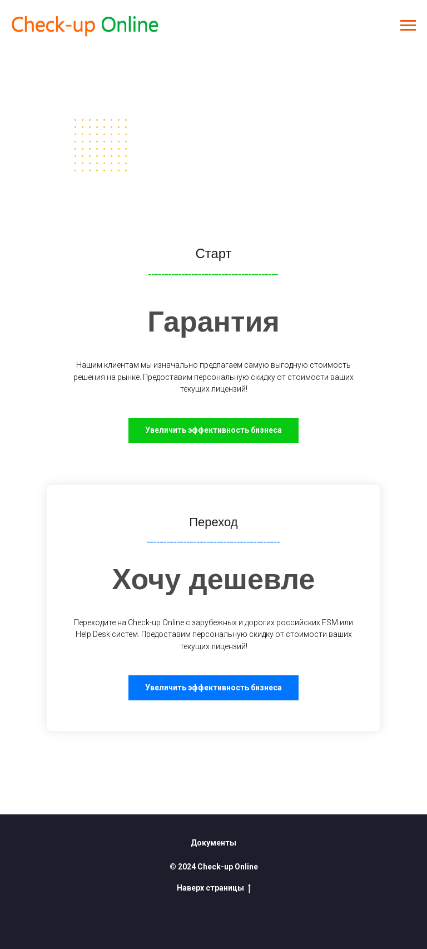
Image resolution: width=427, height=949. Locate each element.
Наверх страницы (214, 888)
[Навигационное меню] (408, 25)
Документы (213, 842)
